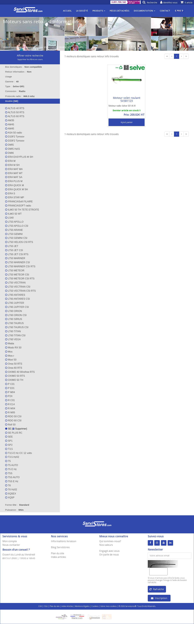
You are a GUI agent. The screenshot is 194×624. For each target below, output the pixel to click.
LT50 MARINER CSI (17, 262)
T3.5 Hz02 (12, 457)
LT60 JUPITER (14, 303)
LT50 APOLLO (14, 222)
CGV (40, 606)
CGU (46, 606)
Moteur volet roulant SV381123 (126, 99)
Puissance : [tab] (14, 510)
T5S (8, 473)
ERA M (10, 161)
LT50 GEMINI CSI (16, 238)
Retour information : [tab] (18, 71)
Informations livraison (63, 541)
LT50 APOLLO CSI (16, 226)
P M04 (10, 392)
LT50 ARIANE (14, 230)
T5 (8, 461)
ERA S (10, 193)
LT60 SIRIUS (13, 319)
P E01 (10, 388)
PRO (179, 10)
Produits (98, 10)
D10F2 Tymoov (14, 136)
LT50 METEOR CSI (17, 274)
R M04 (10, 408)
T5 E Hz (11, 469)
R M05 (10, 412)
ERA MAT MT (14, 173)
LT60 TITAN (13, 331)
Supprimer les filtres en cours (30, 59)
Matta (9, 343)
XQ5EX (10, 493)
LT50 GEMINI (14, 234)
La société (82, 10)
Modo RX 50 (13, 347)
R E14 (10, 404)
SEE (9, 436)
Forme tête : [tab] (17, 505)
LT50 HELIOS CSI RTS (19, 242)
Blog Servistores (60, 547)
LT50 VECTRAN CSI (17, 286)
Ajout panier (127, 122)
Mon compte (9, 541)
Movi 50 (10, 359)
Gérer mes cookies (108, 606)
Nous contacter (11, 545)
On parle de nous (109, 554)
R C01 (10, 400)
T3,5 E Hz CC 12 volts (18, 453)
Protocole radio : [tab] (20, 96)
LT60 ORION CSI (16, 315)
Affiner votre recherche (30, 55)
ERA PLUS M (13, 181)
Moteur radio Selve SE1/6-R (122, 105)
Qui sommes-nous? (110, 541)
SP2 (9, 445)
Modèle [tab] (9, 101)
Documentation (144, 10)
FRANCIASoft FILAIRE (19, 201)
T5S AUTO (12, 477)
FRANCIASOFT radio (18, 205)
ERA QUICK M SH (16, 189)
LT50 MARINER (15, 258)
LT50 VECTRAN (15, 282)
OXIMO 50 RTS (15, 376)
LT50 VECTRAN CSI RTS (20, 291)
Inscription (159, 598)
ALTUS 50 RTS (14, 112)
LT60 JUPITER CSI (17, 307)
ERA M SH (12, 165)
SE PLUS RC (13, 432)
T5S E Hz (11, 481)
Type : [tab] (14, 86)
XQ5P (9, 497)
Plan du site (57, 553)
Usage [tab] (6, 76)
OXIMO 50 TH (14, 380)
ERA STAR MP (14, 197)
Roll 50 (10, 424)
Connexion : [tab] (15, 91)
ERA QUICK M (14, 185)
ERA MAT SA (13, 177)
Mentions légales (82, 606)
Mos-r (9, 355)
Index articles (58, 557)
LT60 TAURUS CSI (16, 327)
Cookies (94, 606)
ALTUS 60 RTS (14, 116)
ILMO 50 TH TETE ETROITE (22, 209)
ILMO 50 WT (13, 213)
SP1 (9, 441)
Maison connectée (12, 47)
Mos (9, 351)
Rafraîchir (156, 589)
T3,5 (9, 449)
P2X (9, 396)
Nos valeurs (106, 545)
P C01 (10, 384)
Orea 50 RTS (13, 363)
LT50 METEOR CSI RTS (20, 278)
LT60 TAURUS (14, 323)
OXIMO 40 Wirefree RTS (20, 372)
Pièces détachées (119, 10)
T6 (8, 485)
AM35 (9, 120)
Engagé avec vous (109, 551)
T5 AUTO (11, 465)
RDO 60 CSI (13, 420)
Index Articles (67, 606)
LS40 (9, 217)
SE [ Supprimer (15, 428)
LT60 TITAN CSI (15, 335)
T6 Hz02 (11, 489)
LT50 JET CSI (14, 250)
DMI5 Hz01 (12, 149)
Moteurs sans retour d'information (40, 47)
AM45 (9, 124)
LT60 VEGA (13, 339)
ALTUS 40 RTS (14, 108)
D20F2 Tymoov (14, 140)
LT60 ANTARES (15, 295)
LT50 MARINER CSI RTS (20, 266)
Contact (165, 10)
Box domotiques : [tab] (23, 67)
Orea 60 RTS (13, 368)
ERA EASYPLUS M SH (19, 157)
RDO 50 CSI (13, 416)
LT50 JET (11, 246)
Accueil (67, 10)
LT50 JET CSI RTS (16, 254)
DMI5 (9, 144)
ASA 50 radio (13, 132)
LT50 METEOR (14, 270)
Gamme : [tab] (12, 81)
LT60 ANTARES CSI (17, 299)
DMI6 (9, 153)
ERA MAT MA (14, 169)
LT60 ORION (13, 311)
